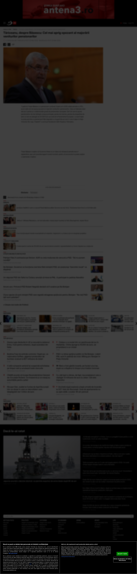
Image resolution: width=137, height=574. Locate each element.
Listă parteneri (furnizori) (68, 556)
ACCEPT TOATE (122, 554)
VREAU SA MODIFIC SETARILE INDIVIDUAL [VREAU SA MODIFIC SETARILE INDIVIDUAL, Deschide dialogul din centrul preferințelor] (122, 559)
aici (30, 563)
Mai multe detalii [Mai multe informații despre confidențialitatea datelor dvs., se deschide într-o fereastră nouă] (13, 553)
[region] (68, 557)
